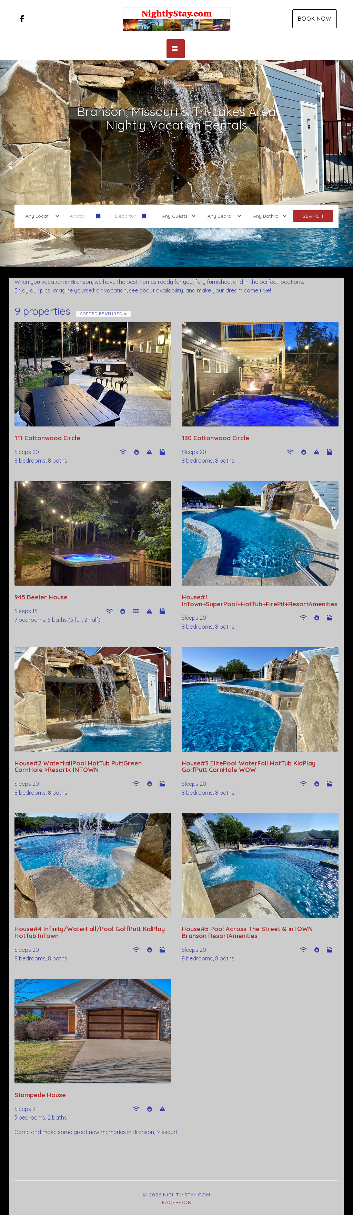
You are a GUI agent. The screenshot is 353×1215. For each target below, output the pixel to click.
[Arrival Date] (79, 216)
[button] (9, 163)
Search (313, 216)
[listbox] (176, 163)
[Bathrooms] (268, 216)
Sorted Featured (103, 313)
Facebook (176, 1202)
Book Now (314, 18)
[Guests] (176, 216)
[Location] (40, 216)
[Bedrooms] (222, 216)
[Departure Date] (125, 216)
